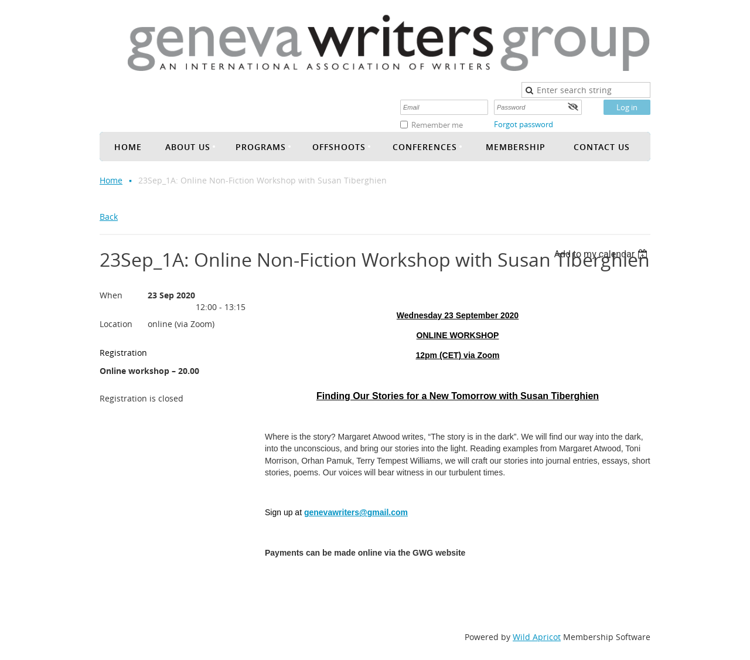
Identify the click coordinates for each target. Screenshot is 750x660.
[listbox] (602, 254)
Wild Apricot (537, 636)
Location (116, 323)
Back (109, 216)
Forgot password (523, 124)
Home (111, 180)
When (111, 295)
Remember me (437, 125)
